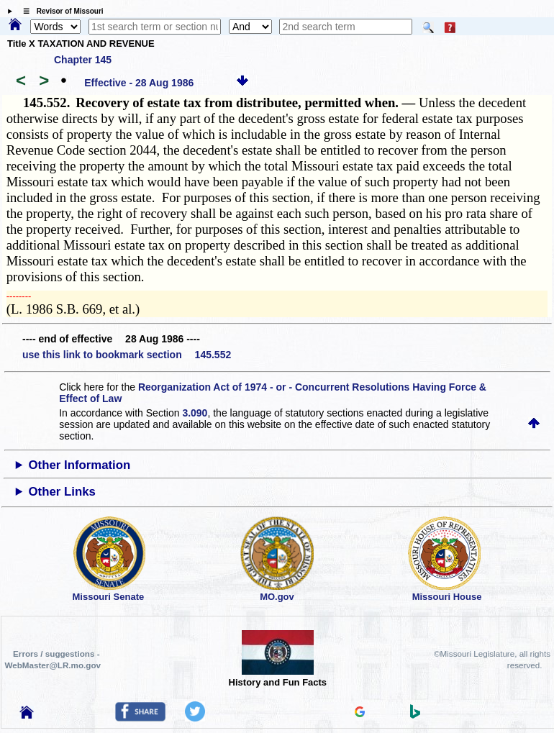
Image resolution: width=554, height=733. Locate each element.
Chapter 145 (83, 59)
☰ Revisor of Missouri (60, 11)
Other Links (62, 491)
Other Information (80, 465)
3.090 (194, 413)
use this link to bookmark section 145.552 (126, 354)
